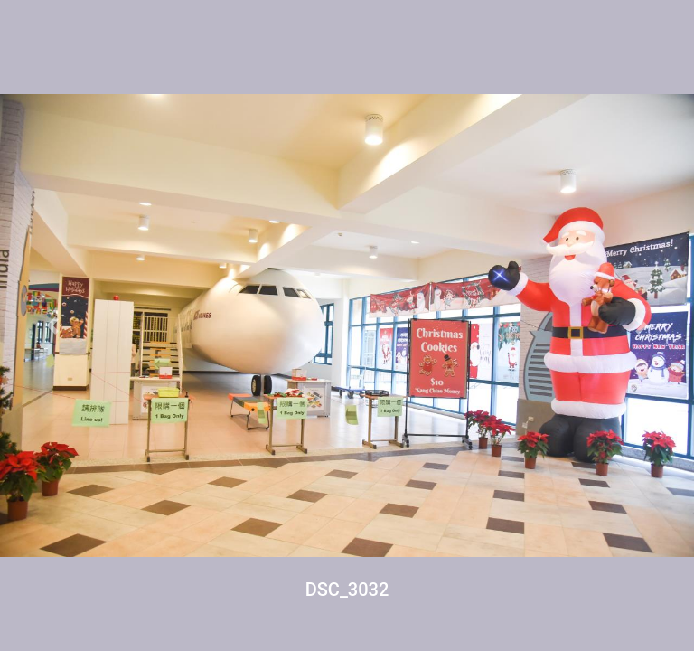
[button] (52, 325)
